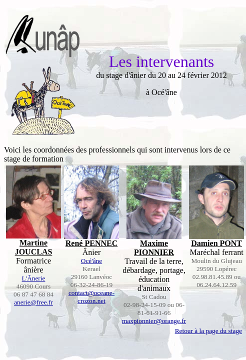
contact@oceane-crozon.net (91, 296)
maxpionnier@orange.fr (154, 320)
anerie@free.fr (33, 302)
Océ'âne (91, 260)
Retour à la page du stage (208, 330)
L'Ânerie (34, 278)
